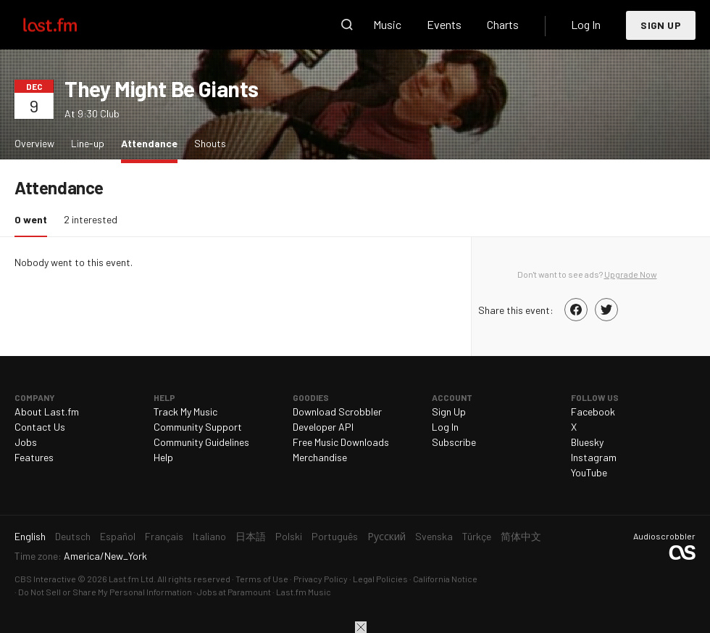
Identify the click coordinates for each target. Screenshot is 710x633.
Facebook (593, 411)
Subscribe (454, 442)
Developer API (323, 427)
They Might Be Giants (161, 88)
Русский (386, 536)
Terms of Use (261, 579)
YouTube (589, 472)
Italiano (209, 536)
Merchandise (320, 457)
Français (164, 536)
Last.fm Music (303, 592)
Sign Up (660, 25)
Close (361, 627)
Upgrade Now (630, 274)
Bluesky (587, 442)
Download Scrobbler (337, 411)
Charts (503, 24)
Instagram (594, 457)
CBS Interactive (45, 579)
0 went (34, 219)
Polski (288, 536)
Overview (34, 143)
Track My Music (185, 411)
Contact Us (39, 427)
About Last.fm (46, 411)
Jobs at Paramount (234, 592)
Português (335, 536)
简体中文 (521, 536)
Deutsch (73, 536)
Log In (586, 24)
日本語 (250, 536)
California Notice (445, 579)
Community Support (198, 427)
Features (34, 457)
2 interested (90, 219)
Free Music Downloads (341, 442)
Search (347, 24)
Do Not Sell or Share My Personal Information (105, 592)
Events (444, 24)
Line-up (87, 143)
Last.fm (66, 25)
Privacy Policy (320, 579)
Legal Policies (380, 579)
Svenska (434, 536)
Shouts (210, 143)
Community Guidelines (201, 442)
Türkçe (476, 536)
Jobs (25, 442)
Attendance (153, 142)
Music (387, 24)
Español (117, 536)
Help (163, 457)
